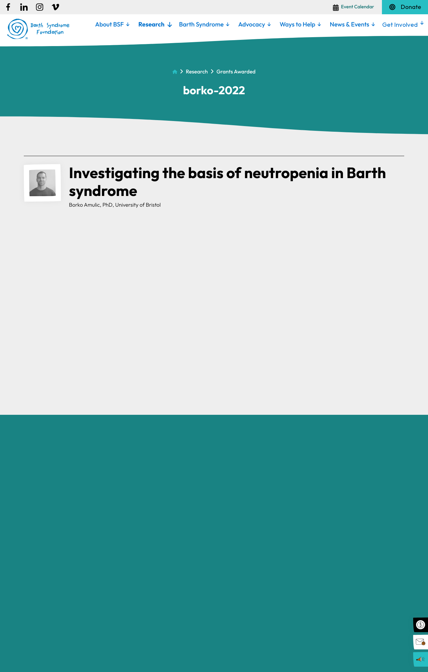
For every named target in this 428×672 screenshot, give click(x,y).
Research (151, 24)
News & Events (349, 24)
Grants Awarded (236, 71)
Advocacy (251, 24)
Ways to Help (297, 24)
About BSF (109, 24)
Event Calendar (357, 7)
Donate (405, 7)
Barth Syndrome (201, 24)
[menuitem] (112, 25)
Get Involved (400, 24)
